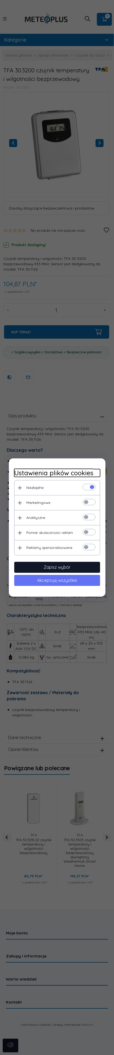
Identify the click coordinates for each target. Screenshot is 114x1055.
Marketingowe (38, 502)
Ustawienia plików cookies (53, 473)
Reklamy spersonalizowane (49, 547)
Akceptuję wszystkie (57, 580)
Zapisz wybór (57, 567)
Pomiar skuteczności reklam (49, 532)
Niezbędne (35, 487)
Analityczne (35, 517)
